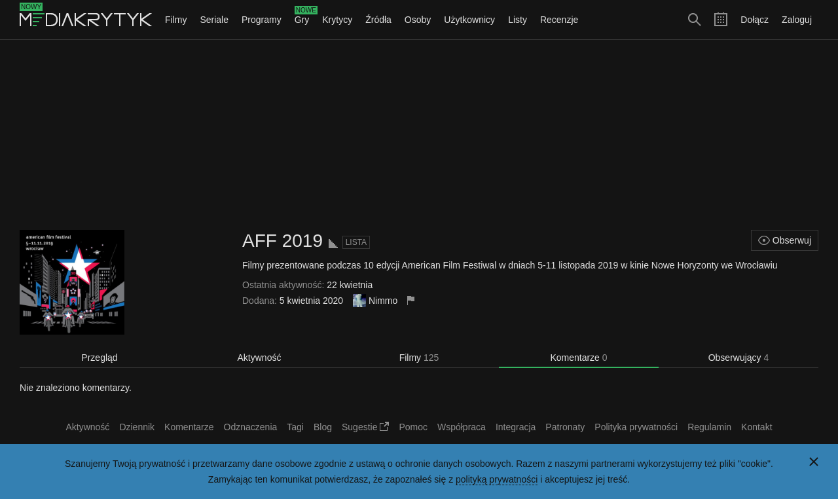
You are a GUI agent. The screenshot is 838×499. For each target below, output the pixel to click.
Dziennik (137, 427)
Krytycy (337, 19)
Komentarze (578, 357)
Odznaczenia (251, 427)
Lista (356, 242)
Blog (323, 427)
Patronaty (565, 427)
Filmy (176, 19)
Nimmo (383, 300)
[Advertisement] (419, 135)
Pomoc (413, 427)
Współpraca (461, 427)
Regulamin (709, 427)
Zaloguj (797, 19)
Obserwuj (784, 240)
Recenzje (559, 19)
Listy (517, 19)
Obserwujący (738, 357)
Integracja (516, 427)
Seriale (214, 19)
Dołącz (754, 19)
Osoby (418, 19)
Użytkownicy (469, 19)
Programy (262, 19)
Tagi (295, 427)
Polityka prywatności (636, 427)
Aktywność (260, 357)
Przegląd (99, 357)
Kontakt (756, 427)
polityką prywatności (496, 479)
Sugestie (365, 427)
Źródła (378, 19)
